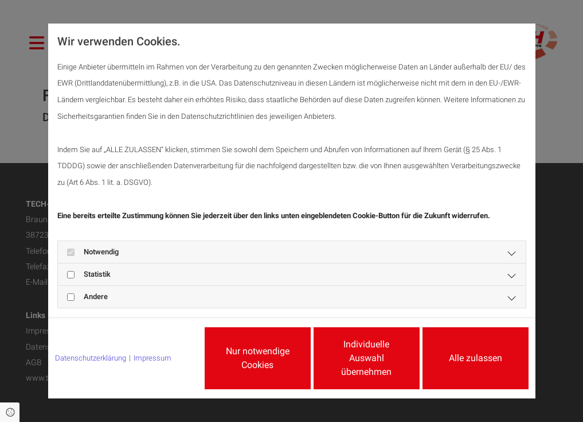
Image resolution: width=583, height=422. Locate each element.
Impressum (152, 358)
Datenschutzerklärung (90, 358)
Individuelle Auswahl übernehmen (366, 358)
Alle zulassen (475, 358)
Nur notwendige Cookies (257, 358)
